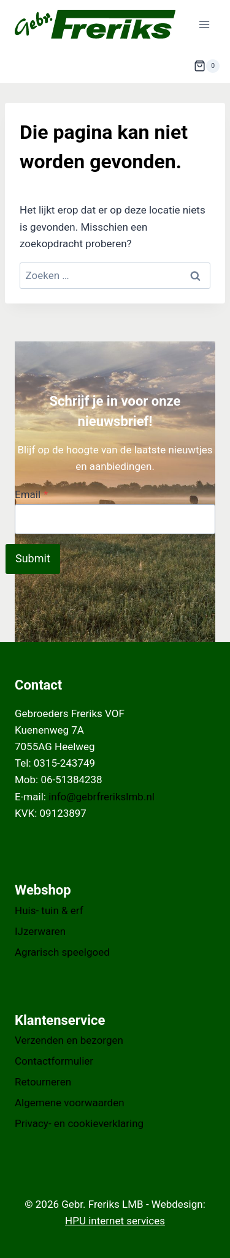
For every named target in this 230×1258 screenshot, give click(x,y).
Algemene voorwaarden (70, 1102)
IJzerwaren (40, 931)
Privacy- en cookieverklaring (79, 1123)
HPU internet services (115, 1221)
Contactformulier (54, 1061)
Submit (32, 558)
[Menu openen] (204, 24)
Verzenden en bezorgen (69, 1040)
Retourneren (43, 1082)
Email (31, 494)
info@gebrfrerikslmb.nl (101, 797)
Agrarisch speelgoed (62, 952)
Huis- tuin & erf (49, 910)
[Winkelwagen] (206, 66)
